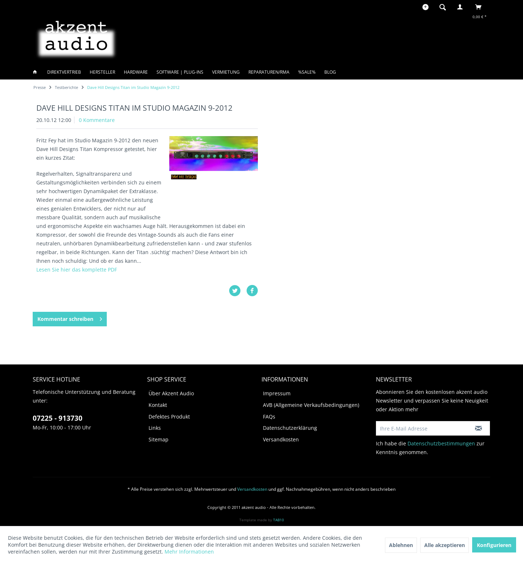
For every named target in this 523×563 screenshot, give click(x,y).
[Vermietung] (226, 72)
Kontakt (158, 404)
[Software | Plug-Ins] (180, 72)
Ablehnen (401, 545)
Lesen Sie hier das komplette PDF (76, 269)
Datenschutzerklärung (290, 427)
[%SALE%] (307, 72)
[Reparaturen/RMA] (269, 72)
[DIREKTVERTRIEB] (64, 72)
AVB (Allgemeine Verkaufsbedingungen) (311, 404)
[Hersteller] (102, 72)
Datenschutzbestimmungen (441, 443)
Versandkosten (281, 439)
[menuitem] (445, 7)
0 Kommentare (97, 120)
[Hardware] (135, 72)
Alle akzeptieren (444, 545)
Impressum (277, 393)
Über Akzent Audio (171, 393)
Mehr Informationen (189, 551)
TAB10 (278, 519)
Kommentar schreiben (69, 317)
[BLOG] (330, 72)
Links (155, 427)
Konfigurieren (494, 545)
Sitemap (159, 439)
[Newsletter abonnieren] (478, 428)
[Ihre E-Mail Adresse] (421, 428)
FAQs (269, 416)
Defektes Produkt (169, 416)
